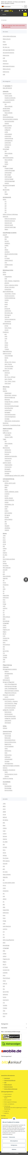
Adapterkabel (8, 393)
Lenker (6, 132)
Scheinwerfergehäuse (10, 416)
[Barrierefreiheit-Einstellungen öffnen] (26, 580)
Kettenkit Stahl (8, 223)
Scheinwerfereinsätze (10, 414)
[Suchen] (25, 14)
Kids (6, 360)
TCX (4, 653)
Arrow (4, 544)
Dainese (5, 836)
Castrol (6, 697)
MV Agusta (7, 515)
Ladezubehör (8, 720)
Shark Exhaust (6, 644)
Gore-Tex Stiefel (9, 368)
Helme (4, 274)
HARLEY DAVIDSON (9, 500)
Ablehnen (14, 1149)
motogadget (6, 623)
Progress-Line (6, 629)
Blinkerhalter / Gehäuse (11, 395)
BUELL (6, 489)
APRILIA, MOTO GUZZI (10, 483)
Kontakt (5, 44)
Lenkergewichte (8, 140)
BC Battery (5, 820)
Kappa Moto (6, 595)
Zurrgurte (7, 677)
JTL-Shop (16, 1153)
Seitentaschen (8, 458)
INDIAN (6, 506)
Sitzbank (5, 728)
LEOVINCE (7, 252)
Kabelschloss (8, 750)
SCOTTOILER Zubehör (10, 707)
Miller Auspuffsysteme (8, 940)
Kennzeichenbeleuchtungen (12, 406)
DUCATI (6, 496)
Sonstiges (7, 147)
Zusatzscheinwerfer (9, 100)
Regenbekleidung (7, 351)
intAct (4, 888)
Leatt (6, 338)
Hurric (4, 582)
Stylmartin (5, 994)
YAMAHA (7, 530)
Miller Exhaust (6, 616)
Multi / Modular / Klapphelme (12, 280)
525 (5, 210)
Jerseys (6, 325)
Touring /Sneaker (9, 366)
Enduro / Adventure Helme (11, 285)
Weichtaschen (6, 447)
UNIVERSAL (7, 528)
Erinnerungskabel (9, 746)
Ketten (4, 199)
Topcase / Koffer (9, 437)
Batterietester (8, 712)
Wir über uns (6, 47)
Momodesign (6, 621)
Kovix (4, 601)
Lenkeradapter (8, 134)
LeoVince (5, 608)
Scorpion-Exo (6, 970)
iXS (3, 593)
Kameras (5, 767)
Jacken (6, 304)
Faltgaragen (6, 667)
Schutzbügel (6, 149)
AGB (4, 58)
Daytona (5, 552)
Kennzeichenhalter (9, 121)
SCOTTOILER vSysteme (10, 705)
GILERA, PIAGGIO (9, 498)
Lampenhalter (8, 410)
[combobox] (12, 7)
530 (5, 212)
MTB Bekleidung (7, 323)
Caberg (4, 548)
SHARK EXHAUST (9, 260)
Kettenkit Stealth (9, 225)
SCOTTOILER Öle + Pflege (11, 703)
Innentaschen (8, 467)
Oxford (6, 164)
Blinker (4, 389)
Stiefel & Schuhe (7, 353)
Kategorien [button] (4, 1024)
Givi (5, 104)
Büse (4, 825)
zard (4, 661)
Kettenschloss (8, 755)
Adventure (7, 372)
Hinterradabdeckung (8, 117)
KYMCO (6, 511)
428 (5, 205)
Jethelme (7, 283)
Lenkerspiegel (8, 172)
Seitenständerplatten (8, 157)
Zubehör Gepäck (7, 462)
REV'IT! (6, 347)
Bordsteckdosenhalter (10, 716)
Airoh (4, 540)
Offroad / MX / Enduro (10, 362)
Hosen (6, 302)
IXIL (5, 247)
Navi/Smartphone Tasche (11, 774)
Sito (4, 648)
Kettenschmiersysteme (8, 699)
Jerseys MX (7, 308)
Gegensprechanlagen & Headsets (11, 765)
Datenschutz (12, 1137)
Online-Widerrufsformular (9, 36)
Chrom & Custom (7, 93)
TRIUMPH (7, 526)
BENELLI (7, 485)
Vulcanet (5, 1013)
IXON (6, 336)
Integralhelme (8, 276)
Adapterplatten (8, 464)
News (4, 41)
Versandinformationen (8, 52)
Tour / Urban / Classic (10, 381)
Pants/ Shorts (8, 328)
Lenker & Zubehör (7, 125)
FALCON (7, 241)
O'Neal (6, 342)
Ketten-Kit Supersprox (10, 218)
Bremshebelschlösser (10, 740)
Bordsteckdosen (9, 714)
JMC (4, 904)
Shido (4, 980)
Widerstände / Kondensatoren (12, 421)
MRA (4, 950)
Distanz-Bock (8, 127)
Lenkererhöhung (9, 138)
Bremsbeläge (8, 788)
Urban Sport (8, 383)
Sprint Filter (6, 481)
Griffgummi (7, 130)
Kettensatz (5, 216)
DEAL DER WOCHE (7, 88)
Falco (4, 850)
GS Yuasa (5, 871)
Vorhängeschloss (9, 763)
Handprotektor (6, 108)
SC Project (7, 258)
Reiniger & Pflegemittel (8, 682)
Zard (4, 1016)
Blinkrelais (7, 399)
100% (4, 535)
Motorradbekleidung (8, 291)
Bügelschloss (8, 744)
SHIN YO (5, 983)
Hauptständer (6, 110)
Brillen (4, 272)
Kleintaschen (8, 452)
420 (5, 203)
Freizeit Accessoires (9, 295)
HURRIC (6, 245)
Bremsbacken (8, 786)
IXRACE (6, 249)
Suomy (4, 997)
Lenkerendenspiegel (10, 170)
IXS (3, 591)
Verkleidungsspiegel (10, 181)
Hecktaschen (8, 450)
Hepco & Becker (8, 106)
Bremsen (5, 784)
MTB (6, 278)
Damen (6, 357)
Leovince (5, 929)
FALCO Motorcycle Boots (9, 559)
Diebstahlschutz (7, 733)
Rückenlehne (8, 471)
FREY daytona (6, 860)
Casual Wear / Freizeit (10, 293)
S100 (4, 636)
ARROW (6, 237)
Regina (6, 229)
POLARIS (7, 517)
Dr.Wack (5, 847)
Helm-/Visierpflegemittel (11, 684)
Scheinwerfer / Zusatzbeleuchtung (11, 425)
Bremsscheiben (8, 790)
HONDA (6, 502)
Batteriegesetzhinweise (8, 66)
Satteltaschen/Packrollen (11, 456)
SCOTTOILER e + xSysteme (11, 701)
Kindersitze (6, 430)
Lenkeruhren (8, 144)
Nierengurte (8, 315)
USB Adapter (8, 722)
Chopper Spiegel (9, 168)
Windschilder (6, 189)
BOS (6, 239)
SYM (6, 523)
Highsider (5, 578)
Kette (6, 752)
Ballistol (5, 817)
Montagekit (7, 412)
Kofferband (7, 757)
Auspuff (5, 234)
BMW (6, 487)
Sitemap (5, 60)
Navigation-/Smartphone (9, 770)
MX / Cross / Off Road (10, 377)
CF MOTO (7, 493)
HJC (4, 580)
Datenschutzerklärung (9, 1080)
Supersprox (6, 1000)
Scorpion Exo (6, 638)
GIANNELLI (7, 243)
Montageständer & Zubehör (10, 669)
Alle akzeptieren (14, 1141)
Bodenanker (8, 738)
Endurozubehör (7, 102)
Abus (4, 537)
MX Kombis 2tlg (8, 313)
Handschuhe (6, 370)
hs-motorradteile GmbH (9, 882)
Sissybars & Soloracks (10, 97)
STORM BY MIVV (9, 264)
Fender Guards (8, 95)
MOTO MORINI (8, 513)
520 (5, 208)
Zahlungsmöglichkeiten (8, 50)
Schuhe (6, 330)
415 (5, 201)
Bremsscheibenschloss (10, 742)
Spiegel (4, 166)
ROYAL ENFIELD (8, 519)
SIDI (4, 646)
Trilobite (7, 349)
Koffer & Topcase (7, 432)
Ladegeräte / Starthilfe (8, 710)
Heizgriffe (5, 115)
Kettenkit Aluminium (10, 220)
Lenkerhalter (8, 142)
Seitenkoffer (8, 435)
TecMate (5, 655)
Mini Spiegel (8, 174)
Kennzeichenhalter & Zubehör (10, 119)
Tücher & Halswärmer (10, 319)
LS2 (5, 340)
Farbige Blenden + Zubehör (11, 401)
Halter (6, 748)
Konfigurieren (14, 1145)
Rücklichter (5, 423)
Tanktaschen (8, 460)
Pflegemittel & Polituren (10, 692)
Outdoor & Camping (8, 778)
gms (6, 334)
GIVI (6, 151)
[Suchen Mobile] (12, 14)
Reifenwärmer (6, 680)
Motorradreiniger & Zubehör (12, 690)
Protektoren (6, 332)
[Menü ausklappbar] (2, 10)
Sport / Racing (8, 364)
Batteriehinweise (8, 1087)
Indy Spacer (8, 403)
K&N (4, 907)
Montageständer (9, 673)
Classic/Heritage (9, 355)
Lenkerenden (8, 136)
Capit (4, 550)
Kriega (4, 604)
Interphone (5, 584)
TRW (4, 659)
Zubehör (7, 123)
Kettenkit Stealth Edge (10, 227)
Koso (4, 599)
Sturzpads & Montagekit (9, 185)
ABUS (4, 806)
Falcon (4, 561)
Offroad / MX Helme (9, 287)
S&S (6, 521)
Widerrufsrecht (6, 39)
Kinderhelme (8, 289)
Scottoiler (5, 640)
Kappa (6, 155)
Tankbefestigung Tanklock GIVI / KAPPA (14, 475)
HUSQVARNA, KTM (9, 504)
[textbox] (12, 7)
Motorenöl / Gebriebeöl (8, 695)
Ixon (4, 896)
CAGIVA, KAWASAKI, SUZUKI (11, 491)
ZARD (6, 266)
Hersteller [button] (4, 1027)
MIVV (6, 256)
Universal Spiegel (9, 179)
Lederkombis (8, 310)
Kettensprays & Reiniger (11, 686)
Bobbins (7, 671)
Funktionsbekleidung (10, 298)
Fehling (4, 563)
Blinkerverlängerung (10, 397)
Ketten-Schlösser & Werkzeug (10, 214)
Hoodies (7, 300)
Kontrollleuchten (9, 408)
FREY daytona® (6, 567)
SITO (6, 262)
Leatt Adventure (7, 926)
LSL (3, 612)
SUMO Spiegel (8, 177)
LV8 (4, 614)
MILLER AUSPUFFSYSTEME (11, 254)
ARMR (4, 542)
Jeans (6, 306)
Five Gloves (5, 565)
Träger (4, 439)
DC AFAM (5, 841)
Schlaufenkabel (8, 759)
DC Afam (5, 554)
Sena (4, 642)
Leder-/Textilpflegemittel (11, 688)
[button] (19, 10)
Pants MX (7, 317)
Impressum (5, 1137)
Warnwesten (8, 321)
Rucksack (7, 454)
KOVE (6, 508)
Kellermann (6, 597)
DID (4, 557)
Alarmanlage (8, 735)
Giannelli (5, 569)
